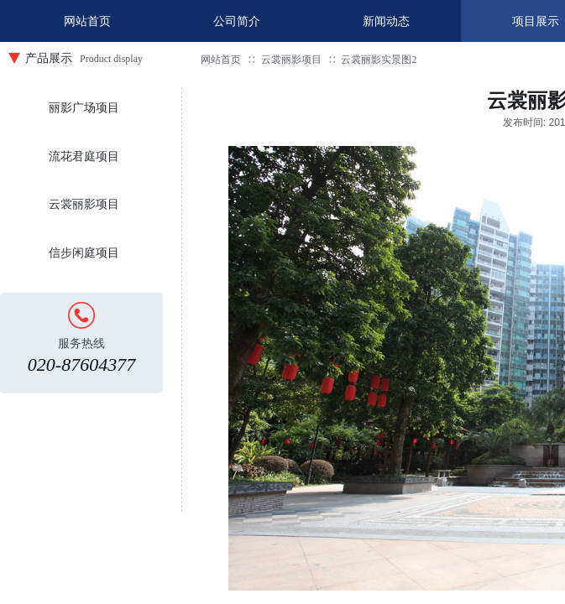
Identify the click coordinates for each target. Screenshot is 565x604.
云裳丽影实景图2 (378, 59)
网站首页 (221, 59)
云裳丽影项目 (291, 59)
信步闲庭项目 (84, 253)
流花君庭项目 (84, 156)
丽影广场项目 (84, 108)
